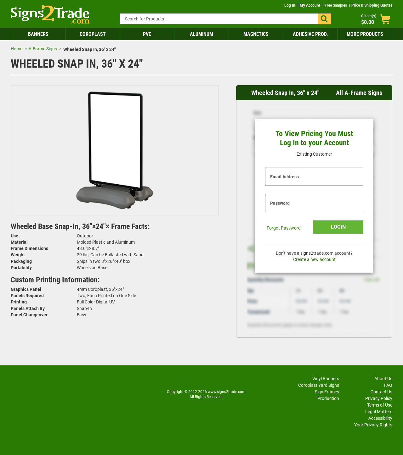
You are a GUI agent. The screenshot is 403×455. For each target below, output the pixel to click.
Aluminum (201, 34)
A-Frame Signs (43, 48)
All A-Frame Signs (359, 93)
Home (16, 48)
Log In (290, 5)
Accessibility (380, 418)
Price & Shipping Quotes (371, 5)
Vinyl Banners (325, 378)
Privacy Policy (378, 398)
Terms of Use (379, 405)
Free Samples (336, 5)
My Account (310, 5)
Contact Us (381, 391)
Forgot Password (284, 227)
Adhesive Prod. (310, 34)
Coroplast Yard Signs (318, 385)
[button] (324, 19)
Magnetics (256, 34)
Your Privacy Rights (373, 424)
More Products (365, 34)
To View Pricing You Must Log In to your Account (314, 138)
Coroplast (93, 34)
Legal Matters (378, 411)
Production (328, 398)
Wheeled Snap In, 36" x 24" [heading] (285, 92)
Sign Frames (327, 391)
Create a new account (314, 259)
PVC (147, 34)
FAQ (388, 385)
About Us (383, 378)
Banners (38, 34)
